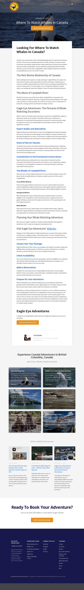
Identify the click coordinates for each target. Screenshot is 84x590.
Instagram (45, 553)
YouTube (45, 558)
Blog (60, 575)
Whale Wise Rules (63, 567)
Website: (51, 230)
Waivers (61, 556)
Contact (61, 551)
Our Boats (61, 553)
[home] (14, 6)
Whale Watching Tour (32, 551)
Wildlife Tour (30, 553)
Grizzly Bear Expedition (33, 556)
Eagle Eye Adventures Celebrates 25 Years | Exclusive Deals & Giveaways (62, 473)
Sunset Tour (30, 558)
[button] (72, 4)
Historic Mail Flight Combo (31, 564)
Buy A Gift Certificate (64, 558)
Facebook (45, 551)
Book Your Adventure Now (42, 29)
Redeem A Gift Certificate (62, 561)
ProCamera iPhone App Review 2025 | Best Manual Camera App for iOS (18, 473)
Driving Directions (63, 565)
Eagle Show (30, 561)
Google (45, 556)
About (60, 572)
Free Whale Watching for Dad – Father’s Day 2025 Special (41, 472)
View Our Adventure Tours (27, 325)
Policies (61, 570)
